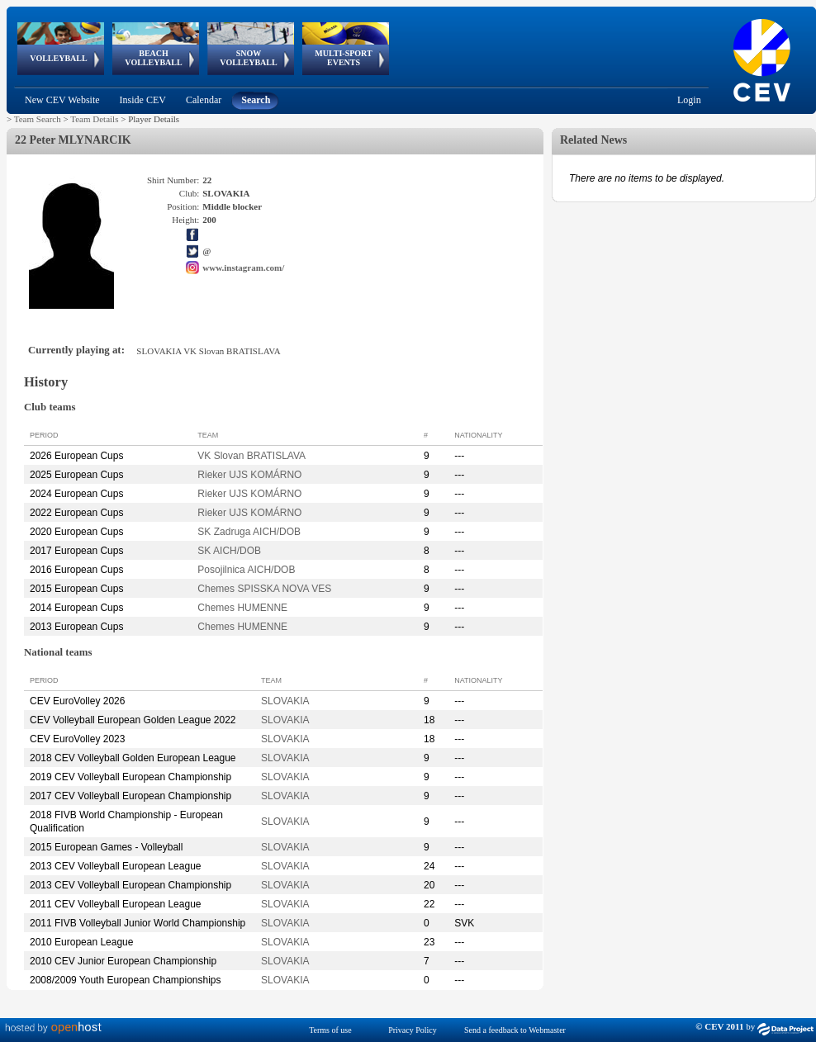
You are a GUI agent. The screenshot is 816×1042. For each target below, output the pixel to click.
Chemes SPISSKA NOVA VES (264, 588)
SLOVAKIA (285, 701)
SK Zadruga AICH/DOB (249, 532)
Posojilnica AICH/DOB (246, 569)
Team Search (37, 119)
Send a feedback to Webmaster (515, 1030)
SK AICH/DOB (229, 551)
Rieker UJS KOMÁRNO (249, 475)
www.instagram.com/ (243, 267)
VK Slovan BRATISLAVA (251, 456)
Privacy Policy (412, 1030)
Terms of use (330, 1030)
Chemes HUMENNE (242, 607)
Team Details (94, 119)
